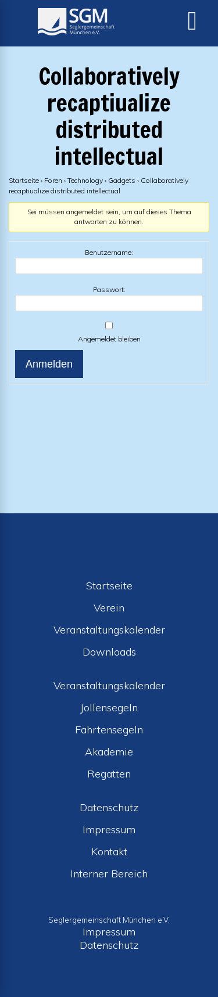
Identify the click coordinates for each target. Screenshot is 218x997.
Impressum (109, 829)
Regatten (109, 773)
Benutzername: (109, 252)
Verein (109, 607)
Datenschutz (109, 807)
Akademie (109, 751)
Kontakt (109, 851)
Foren (53, 180)
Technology (85, 180)
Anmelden (49, 364)
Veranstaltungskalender (109, 629)
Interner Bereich (109, 873)
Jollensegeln (109, 707)
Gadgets (121, 180)
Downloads (109, 651)
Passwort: (109, 289)
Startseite (24, 180)
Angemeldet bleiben (109, 338)
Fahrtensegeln (109, 729)
